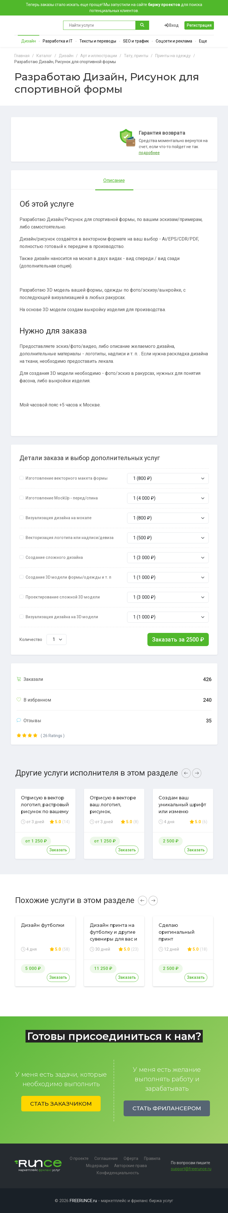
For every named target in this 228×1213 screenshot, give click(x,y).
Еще (203, 41)
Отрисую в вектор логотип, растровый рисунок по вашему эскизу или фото (45, 808)
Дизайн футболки (43, 925)
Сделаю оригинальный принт (177, 932)
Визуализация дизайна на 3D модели (62, 617)
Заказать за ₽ (178, 639)
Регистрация (199, 25)
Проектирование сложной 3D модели (63, 597)
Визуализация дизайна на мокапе (58, 518)
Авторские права (130, 1165)
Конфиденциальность (118, 1173)
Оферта (131, 1158)
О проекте (79, 1158)
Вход (171, 25)
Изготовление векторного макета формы (67, 478)
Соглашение (106, 1158)
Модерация (97, 1165)
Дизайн (28, 41)
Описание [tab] (114, 180)
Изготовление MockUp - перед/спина (62, 498)
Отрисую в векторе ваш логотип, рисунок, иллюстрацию (113, 808)
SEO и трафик (136, 41)
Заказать (58, 850)
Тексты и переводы (97, 41)
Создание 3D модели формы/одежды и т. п (68, 577)
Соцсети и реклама (174, 41)
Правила (152, 1158)
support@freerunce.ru (191, 1169)
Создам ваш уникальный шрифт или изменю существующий (182, 808)
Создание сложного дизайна (54, 557)
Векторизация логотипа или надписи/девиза (70, 537)
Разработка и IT (58, 41)
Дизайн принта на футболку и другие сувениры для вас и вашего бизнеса (113, 936)
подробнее (149, 152)
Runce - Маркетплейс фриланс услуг (35, 25)
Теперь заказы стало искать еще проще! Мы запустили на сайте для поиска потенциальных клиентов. (114, 7)
